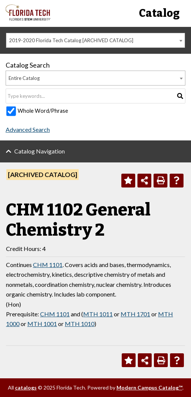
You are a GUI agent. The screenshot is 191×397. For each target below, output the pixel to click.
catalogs (26, 387)
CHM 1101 (48, 264)
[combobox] (95, 40)
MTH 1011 (98, 313)
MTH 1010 (79, 323)
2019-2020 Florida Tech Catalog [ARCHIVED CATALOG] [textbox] (71, 40)
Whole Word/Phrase (43, 111)
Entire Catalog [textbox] (24, 78)
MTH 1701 (135, 313)
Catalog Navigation (39, 151)
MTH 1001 (42, 323)
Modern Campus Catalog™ (149, 387)
